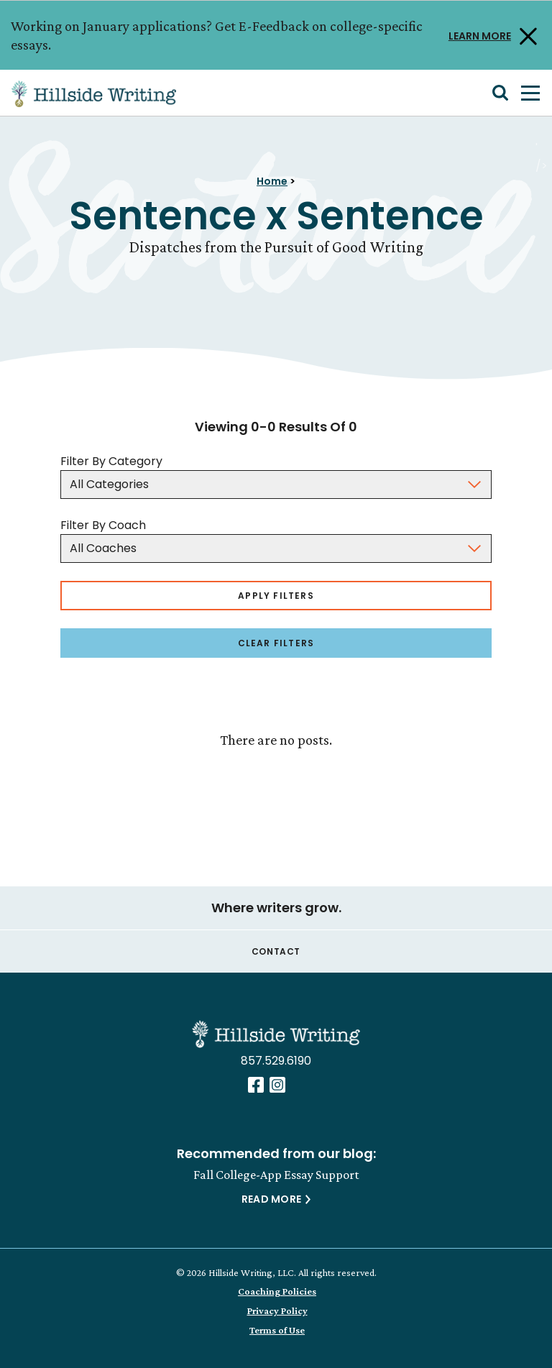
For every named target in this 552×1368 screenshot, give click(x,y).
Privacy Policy (277, 1310)
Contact (276, 951)
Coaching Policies (277, 1291)
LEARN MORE (479, 35)
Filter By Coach (103, 525)
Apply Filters (276, 595)
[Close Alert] (526, 35)
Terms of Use (277, 1330)
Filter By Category (111, 461)
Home (272, 181)
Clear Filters (276, 643)
